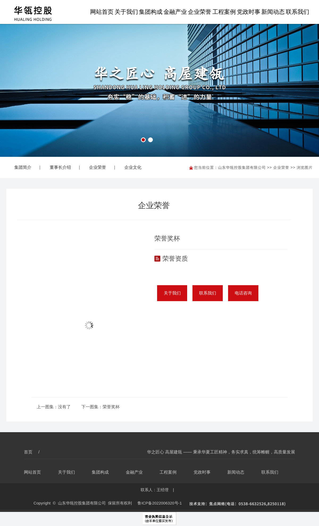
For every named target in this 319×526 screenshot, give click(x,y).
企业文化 (132, 167)
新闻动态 (273, 12)
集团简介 (22, 167)
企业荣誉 (199, 12)
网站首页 (102, 12)
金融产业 (175, 12)
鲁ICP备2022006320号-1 (159, 503)
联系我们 (297, 12)
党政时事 (248, 12)
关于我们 (126, 12)
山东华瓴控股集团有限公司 (242, 167)
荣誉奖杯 (111, 407)
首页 (28, 452)
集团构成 (150, 12)
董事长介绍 (60, 167)
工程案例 (224, 12)
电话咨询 (243, 293)
